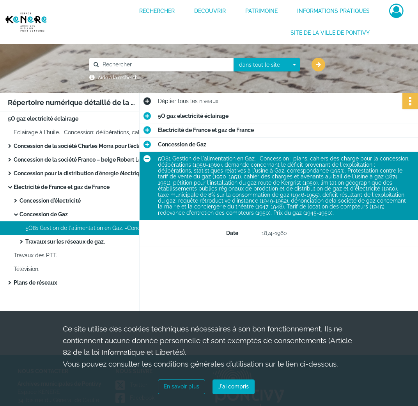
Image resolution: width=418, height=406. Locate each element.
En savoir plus (181, 386)
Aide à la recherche (119, 77)
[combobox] (267, 65)
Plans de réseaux (35, 283)
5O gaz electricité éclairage (43, 119)
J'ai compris (233, 386)
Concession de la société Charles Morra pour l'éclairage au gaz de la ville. (92, 146)
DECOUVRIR (210, 11)
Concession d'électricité (50, 201)
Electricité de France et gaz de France (62, 187)
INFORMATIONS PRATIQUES (333, 11)
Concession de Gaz (43, 214)
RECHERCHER (157, 11)
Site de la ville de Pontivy (330, 33)
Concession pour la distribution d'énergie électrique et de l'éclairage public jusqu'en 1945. (92, 173)
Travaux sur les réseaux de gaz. (65, 242)
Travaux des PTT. (35, 255)
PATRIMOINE (261, 11)
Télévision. (26, 269)
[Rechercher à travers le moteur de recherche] (165, 65)
